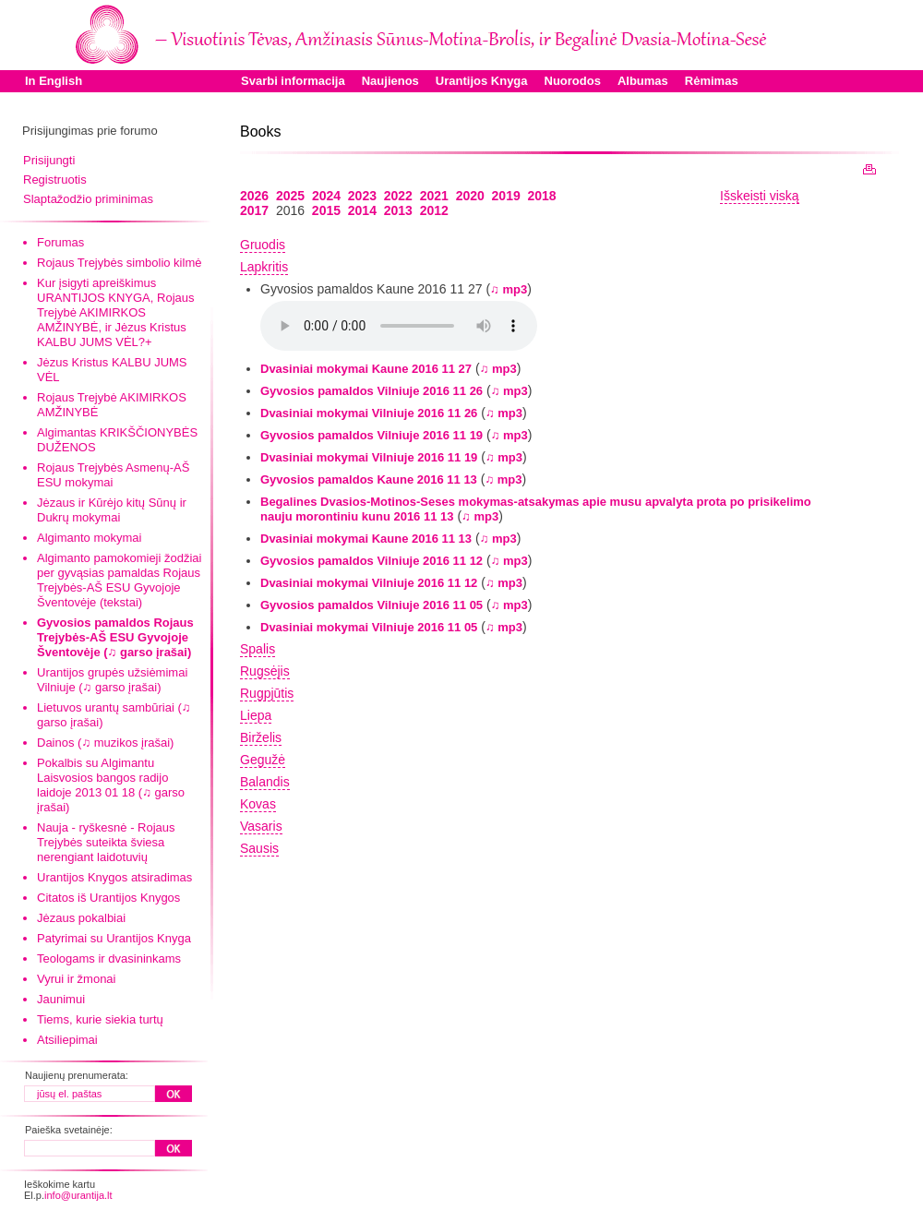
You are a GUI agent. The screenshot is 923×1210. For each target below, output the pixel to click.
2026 (254, 195)
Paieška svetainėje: (69, 1129)
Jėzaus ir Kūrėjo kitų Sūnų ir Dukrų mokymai (111, 510)
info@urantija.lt (78, 1195)
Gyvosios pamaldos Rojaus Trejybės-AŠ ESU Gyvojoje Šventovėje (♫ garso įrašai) (115, 637)
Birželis (261, 737)
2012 (434, 210)
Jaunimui (61, 999)
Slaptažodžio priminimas (88, 199)
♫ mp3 (508, 289)
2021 (434, 195)
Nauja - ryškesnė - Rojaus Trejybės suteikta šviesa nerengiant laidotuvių (106, 842)
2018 (542, 195)
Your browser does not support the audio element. (398, 326)
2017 (254, 210)
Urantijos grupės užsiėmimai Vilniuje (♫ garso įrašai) (112, 679)
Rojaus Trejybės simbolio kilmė (119, 263)
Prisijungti (49, 160)
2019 (506, 195)
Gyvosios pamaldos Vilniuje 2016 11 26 (371, 391)
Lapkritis (264, 266)
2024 (326, 195)
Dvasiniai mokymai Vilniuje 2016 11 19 (368, 457)
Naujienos (390, 81)
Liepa (255, 715)
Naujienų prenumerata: (76, 1075)
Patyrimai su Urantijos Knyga (114, 938)
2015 (326, 210)
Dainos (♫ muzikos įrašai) (105, 742)
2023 (362, 195)
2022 (398, 195)
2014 (362, 210)
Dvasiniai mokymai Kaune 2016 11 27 (366, 369)
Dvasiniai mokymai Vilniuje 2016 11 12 (368, 583)
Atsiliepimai (67, 1040)
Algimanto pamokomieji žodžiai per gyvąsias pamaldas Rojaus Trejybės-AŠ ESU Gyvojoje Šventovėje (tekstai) (119, 580)
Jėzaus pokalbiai (81, 918)
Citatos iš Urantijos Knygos (108, 898)
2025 (290, 195)
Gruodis (262, 244)
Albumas (642, 81)
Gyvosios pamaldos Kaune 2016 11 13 (368, 479)
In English (53, 81)
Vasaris (261, 826)
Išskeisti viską (759, 195)
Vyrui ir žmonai (76, 979)
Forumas (60, 242)
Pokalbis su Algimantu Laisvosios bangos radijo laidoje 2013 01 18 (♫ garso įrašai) (111, 785)
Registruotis (55, 179)
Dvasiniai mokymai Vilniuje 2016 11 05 (368, 627)
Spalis (257, 648)
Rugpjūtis (267, 693)
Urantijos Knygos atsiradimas (114, 877)
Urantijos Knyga (482, 81)
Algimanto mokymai (89, 538)
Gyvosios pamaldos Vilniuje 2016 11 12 (371, 561)
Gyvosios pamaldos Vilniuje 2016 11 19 (371, 435)
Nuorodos (573, 81)
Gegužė (262, 759)
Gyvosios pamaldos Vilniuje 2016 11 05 (371, 605)
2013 (398, 210)
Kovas (258, 804)
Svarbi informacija (293, 81)
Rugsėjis (265, 671)
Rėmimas (711, 81)
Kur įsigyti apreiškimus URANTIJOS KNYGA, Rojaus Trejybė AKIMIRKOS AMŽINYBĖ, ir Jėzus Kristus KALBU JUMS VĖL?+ (116, 312)
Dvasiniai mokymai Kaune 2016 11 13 (366, 538)
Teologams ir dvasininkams (109, 958)
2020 (470, 195)
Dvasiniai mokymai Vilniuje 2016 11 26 (368, 413)
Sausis (259, 848)
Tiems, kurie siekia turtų (100, 1019)
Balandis (265, 781)
